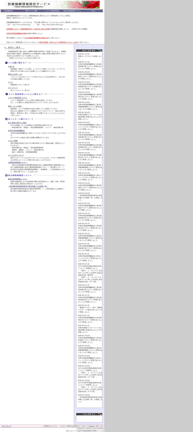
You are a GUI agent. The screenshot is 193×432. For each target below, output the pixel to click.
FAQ (91, 426)
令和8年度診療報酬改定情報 (16, 33)
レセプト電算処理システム (17, 98)
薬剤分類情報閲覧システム (17, 179)
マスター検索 (13, 141)
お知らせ (11, 66)
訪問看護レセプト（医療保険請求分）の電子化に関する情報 (28, 29)
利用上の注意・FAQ (15, 74)
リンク (10, 82)
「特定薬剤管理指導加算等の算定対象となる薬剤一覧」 (28, 186)
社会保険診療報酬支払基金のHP (37, 38)
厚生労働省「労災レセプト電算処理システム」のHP (58, 42)
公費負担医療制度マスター (17, 162)
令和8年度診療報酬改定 (16, 131)
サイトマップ (13, 88)
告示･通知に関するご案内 (17, 123)
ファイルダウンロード (16, 155)
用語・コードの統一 (15, 106)
